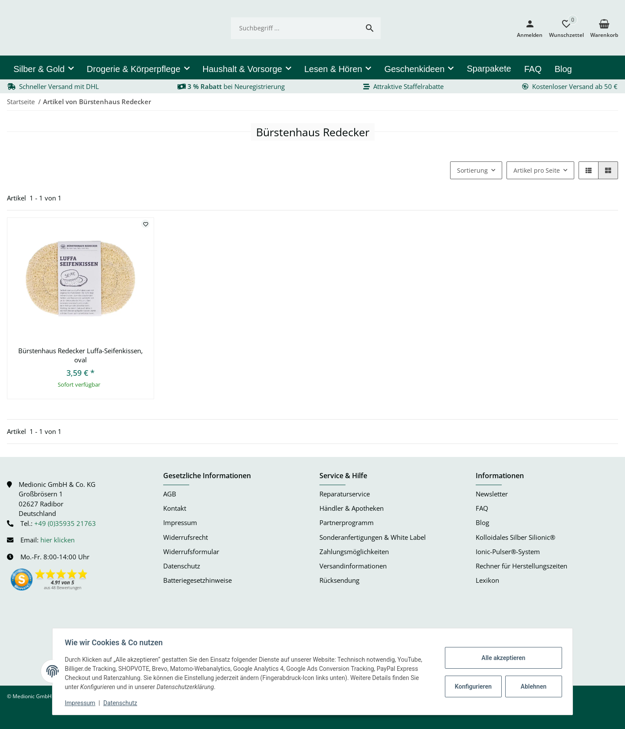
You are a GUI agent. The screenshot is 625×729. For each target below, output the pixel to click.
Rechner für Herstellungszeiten (521, 566)
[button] (563, 28)
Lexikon (487, 580)
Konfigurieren (472, 686)
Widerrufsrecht (185, 537)
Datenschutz (122, 702)
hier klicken (57, 539)
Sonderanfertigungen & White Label (372, 537)
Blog (482, 523)
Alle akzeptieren (501, 657)
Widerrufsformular (191, 552)
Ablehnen (532, 686)
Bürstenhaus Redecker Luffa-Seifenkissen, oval (80, 355)
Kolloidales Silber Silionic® (515, 537)
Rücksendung (339, 580)
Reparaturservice (344, 494)
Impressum (81, 702)
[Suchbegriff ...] (295, 28)
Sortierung (472, 170)
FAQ (482, 508)
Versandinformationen (353, 566)
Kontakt (174, 508)
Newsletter (492, 494)
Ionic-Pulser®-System (508, 552)
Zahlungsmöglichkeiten (354, 552)
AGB (169, 494)
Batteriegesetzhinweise (197, 580)
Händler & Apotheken (351, 508)
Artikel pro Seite (536, 170)
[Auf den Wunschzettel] (145, 224)
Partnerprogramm (346, 523)
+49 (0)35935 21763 (65, 523)
